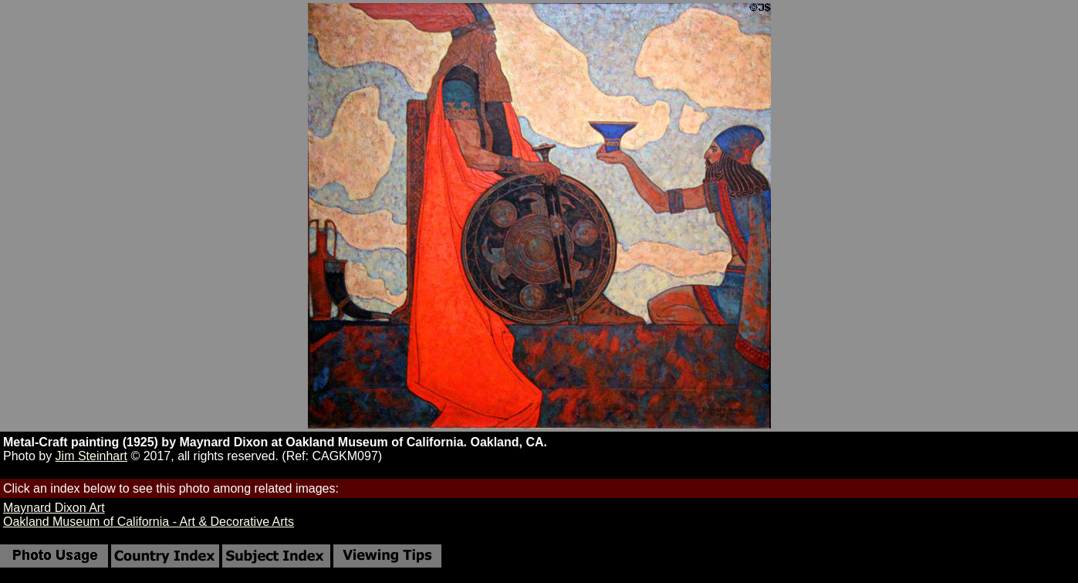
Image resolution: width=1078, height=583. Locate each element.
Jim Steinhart (91, 456)
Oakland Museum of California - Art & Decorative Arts (148, 521)
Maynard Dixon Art (54, 507)
